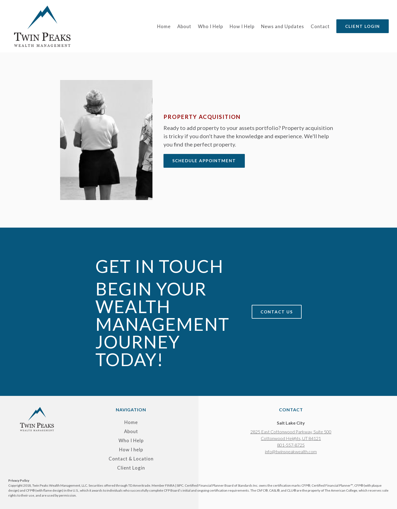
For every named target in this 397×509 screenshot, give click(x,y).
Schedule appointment (204, 160)
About (184, 26)
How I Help (242, 26)
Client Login (362, 26)
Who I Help (210, 26)
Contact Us (277, 311)
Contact (320, 26)
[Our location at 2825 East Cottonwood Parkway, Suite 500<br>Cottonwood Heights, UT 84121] (291, 435)
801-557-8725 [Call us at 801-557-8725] (291, 444)
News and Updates (282, 26)
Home (164, 26)
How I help (131, 450)
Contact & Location (131, 459)
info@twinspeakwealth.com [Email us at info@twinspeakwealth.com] (291, 451)
